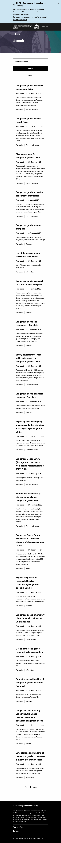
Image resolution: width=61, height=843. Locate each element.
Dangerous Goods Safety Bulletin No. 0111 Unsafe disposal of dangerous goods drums (30, 540)
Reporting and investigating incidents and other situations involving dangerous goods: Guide (30, 427)
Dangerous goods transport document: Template (29, 395)
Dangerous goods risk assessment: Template (27, 323)
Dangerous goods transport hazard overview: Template (29, 283)
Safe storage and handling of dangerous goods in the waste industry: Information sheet (30, 756)
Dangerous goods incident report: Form (28, 120)
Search (30, 68)
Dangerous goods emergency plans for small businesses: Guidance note (30, 618)
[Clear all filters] (45, 61)
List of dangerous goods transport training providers (29, 650)
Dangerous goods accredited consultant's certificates (30, 194)
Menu (45, 26)
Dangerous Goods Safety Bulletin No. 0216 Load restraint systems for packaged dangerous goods (29, 715)
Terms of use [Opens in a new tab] (18, 827)
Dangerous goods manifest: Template (29, 227)
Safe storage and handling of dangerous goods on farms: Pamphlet (30, 683)
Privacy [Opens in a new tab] (16, 831)
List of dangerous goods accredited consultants (28, 255)
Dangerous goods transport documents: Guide (29, 87)
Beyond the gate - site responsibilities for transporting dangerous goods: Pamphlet (27, 583)
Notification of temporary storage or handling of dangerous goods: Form (28, 497)
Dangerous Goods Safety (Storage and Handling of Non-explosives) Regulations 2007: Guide (30, 464)
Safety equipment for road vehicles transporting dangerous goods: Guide (28, 358)
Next (36, 787)
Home (16, 34)
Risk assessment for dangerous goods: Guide (28, 156)
